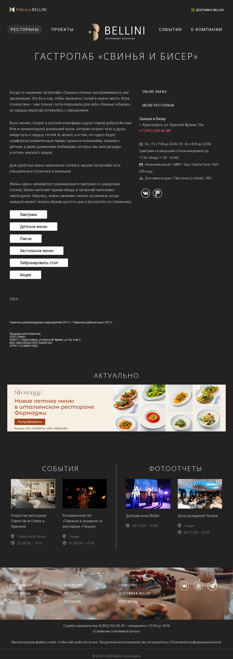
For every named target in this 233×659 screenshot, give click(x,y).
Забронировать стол (39, 262)
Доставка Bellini (135, 593)
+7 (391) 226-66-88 (155, 131)
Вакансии (73, 585)
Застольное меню (36, 250)
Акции (25, 274)
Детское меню (33, 226)
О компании (206, 29)
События (170, 29)
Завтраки (28, 214)
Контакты (128, 601)
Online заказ (154, 92)
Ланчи (26, 238)
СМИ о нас (128, 585)
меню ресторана (158, 105)
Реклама (72, 601)
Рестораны (25, 29)
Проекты (62, 29)
